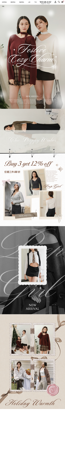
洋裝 (3, 6)
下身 (35, 2)
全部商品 (4, 2)
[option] (32, 57)
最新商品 (13, 2)
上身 (29, 2)
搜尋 (59, 2)
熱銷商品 (21, 2)
